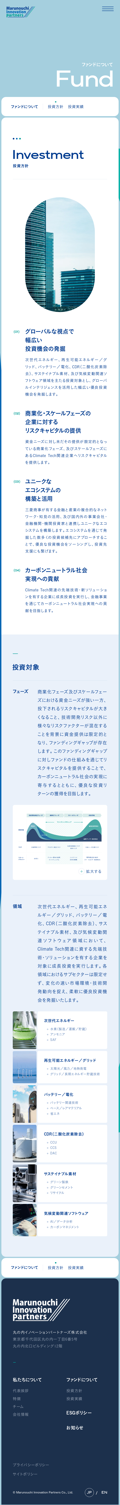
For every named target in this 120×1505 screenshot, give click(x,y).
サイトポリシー (25, 1474)
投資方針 (74, 1391)
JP (89, 1492)
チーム (18, 1406)
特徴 (17, 1399)
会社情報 (21, 1414)
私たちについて (27, 1379)
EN (104, 1492)
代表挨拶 (21, 1391)
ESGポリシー (79, 1413)
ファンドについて (82, 1379)
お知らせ (75, 1427)
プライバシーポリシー (31, 1465)
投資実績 (76, 107)
